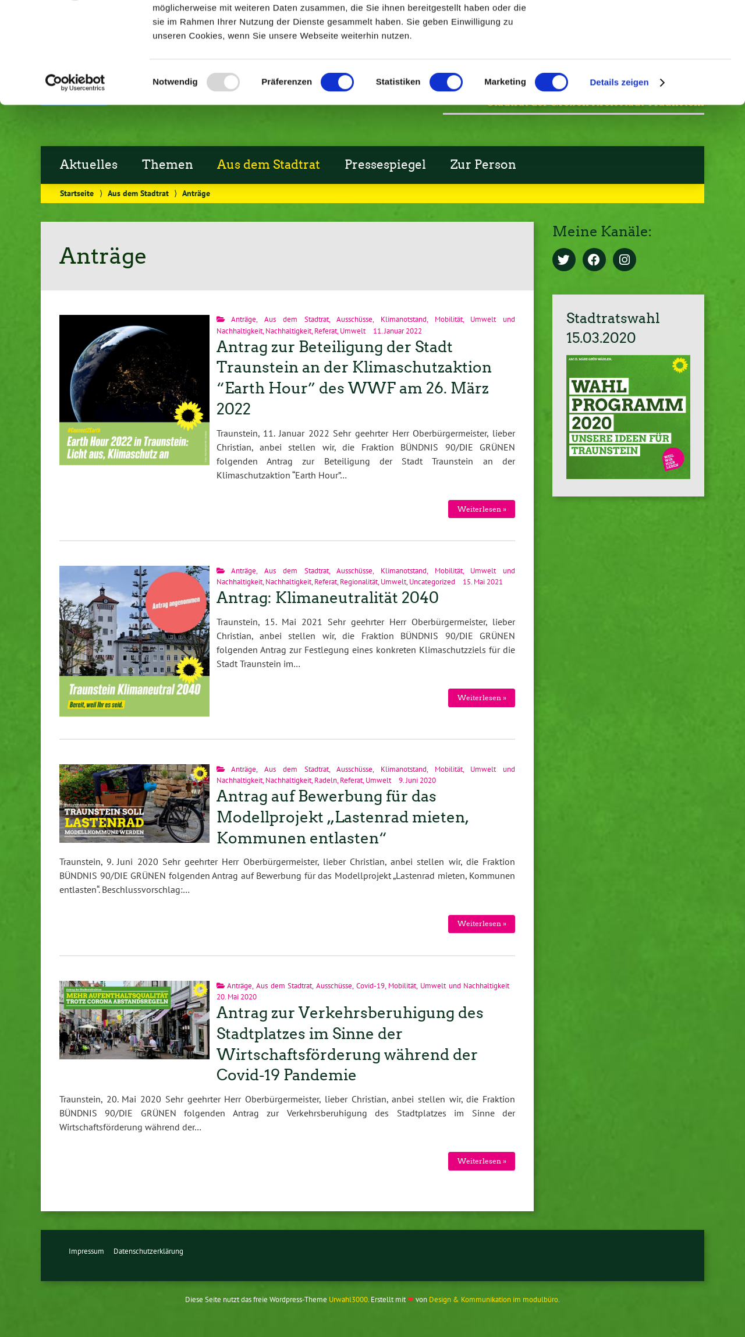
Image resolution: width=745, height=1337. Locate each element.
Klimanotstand (404, 319)
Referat (325, 331)
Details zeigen (619, 173)
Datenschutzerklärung (148, 1251)
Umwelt (353, 331)
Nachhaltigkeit (288, 331)
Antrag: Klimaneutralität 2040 (328, 597)
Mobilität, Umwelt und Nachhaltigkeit (448, 986)
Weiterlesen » (481, 509)
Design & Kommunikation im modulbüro (493, 1299)
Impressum (86, 1251)
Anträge (243, 319)
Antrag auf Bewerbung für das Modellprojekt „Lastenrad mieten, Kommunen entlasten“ (342, 817)
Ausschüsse (354, 319)
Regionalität (359, 582)
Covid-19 (370, 986)
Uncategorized (432, 582)
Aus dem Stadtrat (296, 319)
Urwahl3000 (348, 1299)
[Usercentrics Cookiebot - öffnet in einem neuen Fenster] (75, 173)
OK (648, 29)
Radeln (325, 780)
